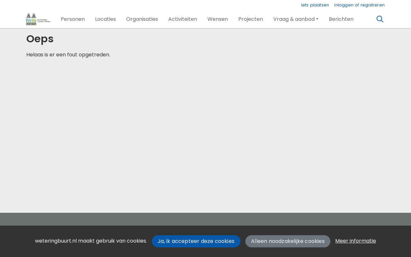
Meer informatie (355, 241)
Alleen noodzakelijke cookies (288, 241)
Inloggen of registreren (359, 5)
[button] (73, 19)
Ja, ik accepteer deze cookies (196, 241)
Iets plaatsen (315, 5)
